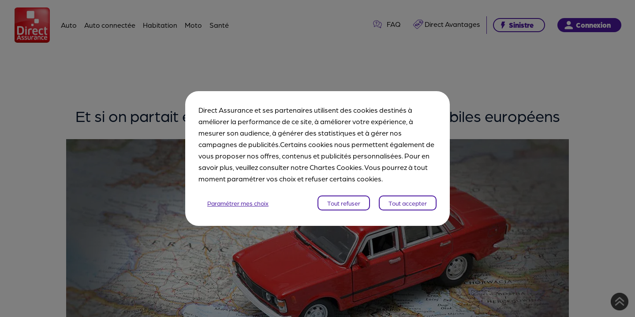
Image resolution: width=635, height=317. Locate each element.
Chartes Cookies (336, 167)
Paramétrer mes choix (238, 202)
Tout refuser (343, 202)
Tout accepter (407, 202)
